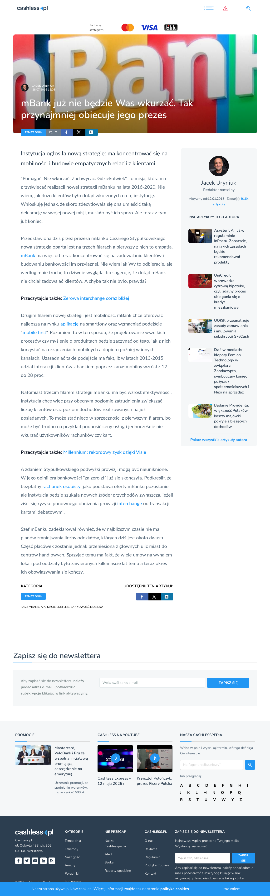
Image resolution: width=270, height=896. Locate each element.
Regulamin (152, 857)
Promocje (24, 735)
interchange (129, 503)
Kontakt (150, 873)
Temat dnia (73, 841)
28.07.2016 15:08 (43, 89)
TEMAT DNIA (33, 132)
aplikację (69, 323)
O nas (149, 841)
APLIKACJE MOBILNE (55, 607)
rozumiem (232, 888)
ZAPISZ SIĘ (228, 682)
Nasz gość (72, 857)
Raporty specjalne (118, 870)
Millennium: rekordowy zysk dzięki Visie (104, 452)
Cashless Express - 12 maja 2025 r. (114, 781)
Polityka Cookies (157, 865)
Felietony (71, 849)
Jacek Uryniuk (43, 86)
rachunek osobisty (62, 486)
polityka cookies (174, 888)
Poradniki (72, 873)
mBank (28, 255)
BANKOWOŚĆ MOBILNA (86, 607)
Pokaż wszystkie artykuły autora (218, 439)
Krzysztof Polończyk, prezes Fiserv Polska (154, 781)
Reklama (151, 849)
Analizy (70, 865)
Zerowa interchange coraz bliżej (96, 298)
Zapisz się (243, 857)
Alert (108, 854)
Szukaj (109, 862)
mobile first (34, 332)
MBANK (34, 607)
